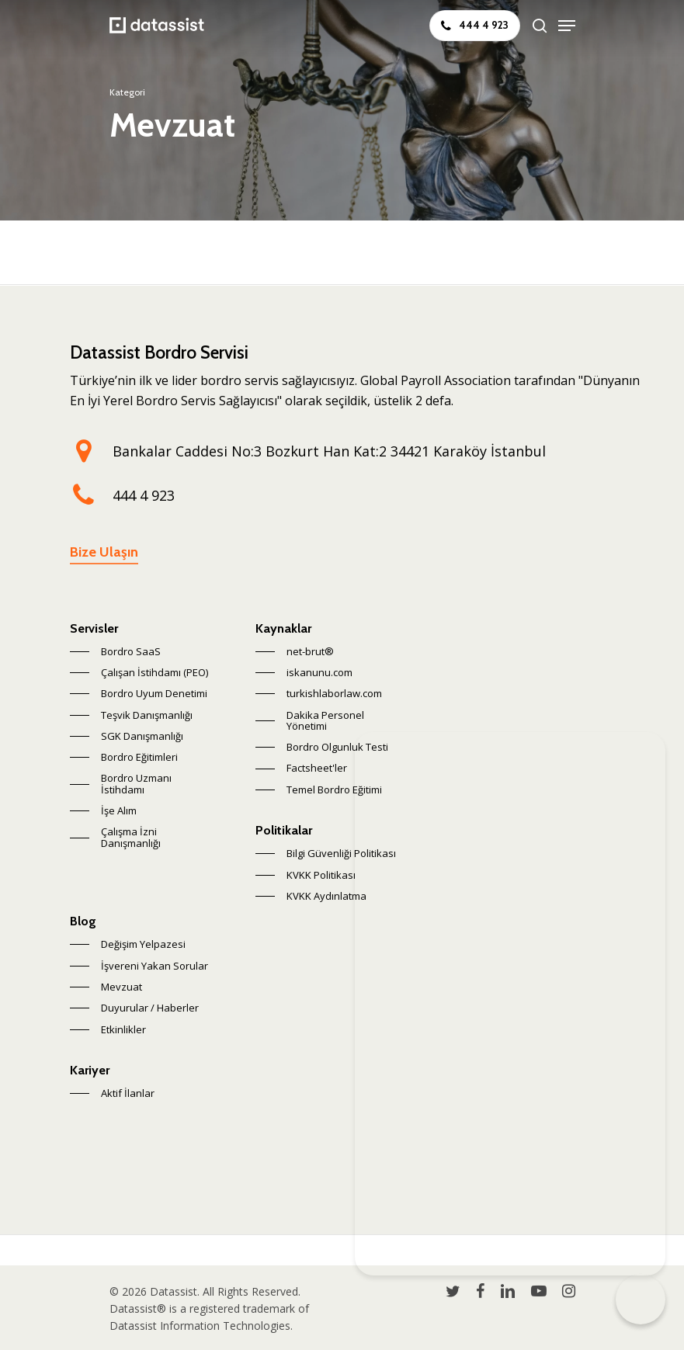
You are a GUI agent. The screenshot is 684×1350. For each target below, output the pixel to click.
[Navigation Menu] (566, 25)
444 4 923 (144, 495)
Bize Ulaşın (104, 551)
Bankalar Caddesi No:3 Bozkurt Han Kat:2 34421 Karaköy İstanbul (329, 451)
